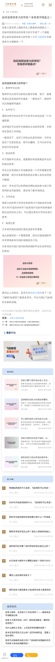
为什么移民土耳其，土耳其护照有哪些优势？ (25, 628)
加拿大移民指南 (17, 318)
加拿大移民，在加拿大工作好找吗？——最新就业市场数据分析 (27, 613)
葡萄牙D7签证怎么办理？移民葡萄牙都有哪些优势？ (30, 325)
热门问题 (11, 479)
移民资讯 (17, 12)
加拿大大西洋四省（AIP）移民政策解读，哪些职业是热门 (27, 621)
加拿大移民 (36, 293)
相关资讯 (11, 371)
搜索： (5, 318)
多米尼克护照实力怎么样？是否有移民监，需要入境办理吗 (27, 634)
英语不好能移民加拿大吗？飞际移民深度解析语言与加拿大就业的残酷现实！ (27, 642)
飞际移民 (42, 37)
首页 (8, 12)
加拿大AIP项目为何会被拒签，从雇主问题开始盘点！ (30, 322)
